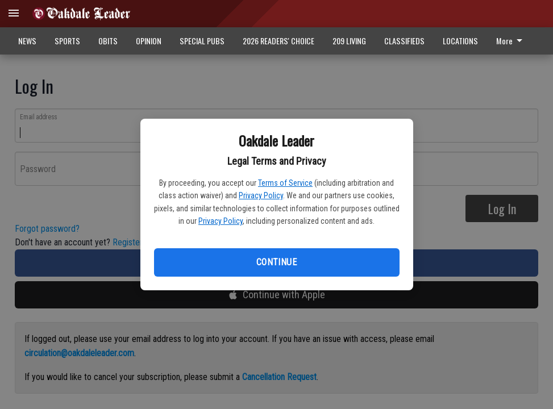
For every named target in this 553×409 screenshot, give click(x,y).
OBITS (108, 41)
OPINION (148, 41)
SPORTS (67, 41)
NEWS (27, 41)
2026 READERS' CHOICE (278, 41)
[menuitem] (512, 41)
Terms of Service (285, 182)
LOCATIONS (460, 41)
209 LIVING (349, 41)
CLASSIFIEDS (404, 41)
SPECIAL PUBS (202, 41)
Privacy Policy (261, 195)
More (511, 41)
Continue (276, 262)
